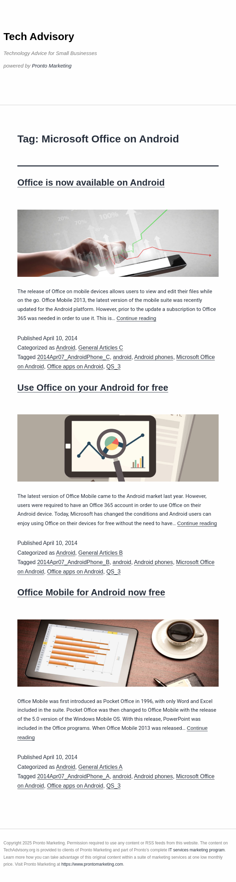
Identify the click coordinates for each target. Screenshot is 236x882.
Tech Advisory (38, 36)
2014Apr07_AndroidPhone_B (73, 562)
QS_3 (113, 366)
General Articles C (100, 348)
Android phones (153, 357)
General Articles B (100, 553)
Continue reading (136, 318)
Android (65, 348)
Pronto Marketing (52, 66)
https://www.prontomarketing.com (92, 864)
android (122, 357)
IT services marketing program (196, 850)
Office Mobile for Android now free (91, 592)
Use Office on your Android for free (92, 387)
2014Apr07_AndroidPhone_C (73, 357)
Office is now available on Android (91, 182)
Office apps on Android (75, 366)
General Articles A (100, 767)
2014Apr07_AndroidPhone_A (73, 776)
